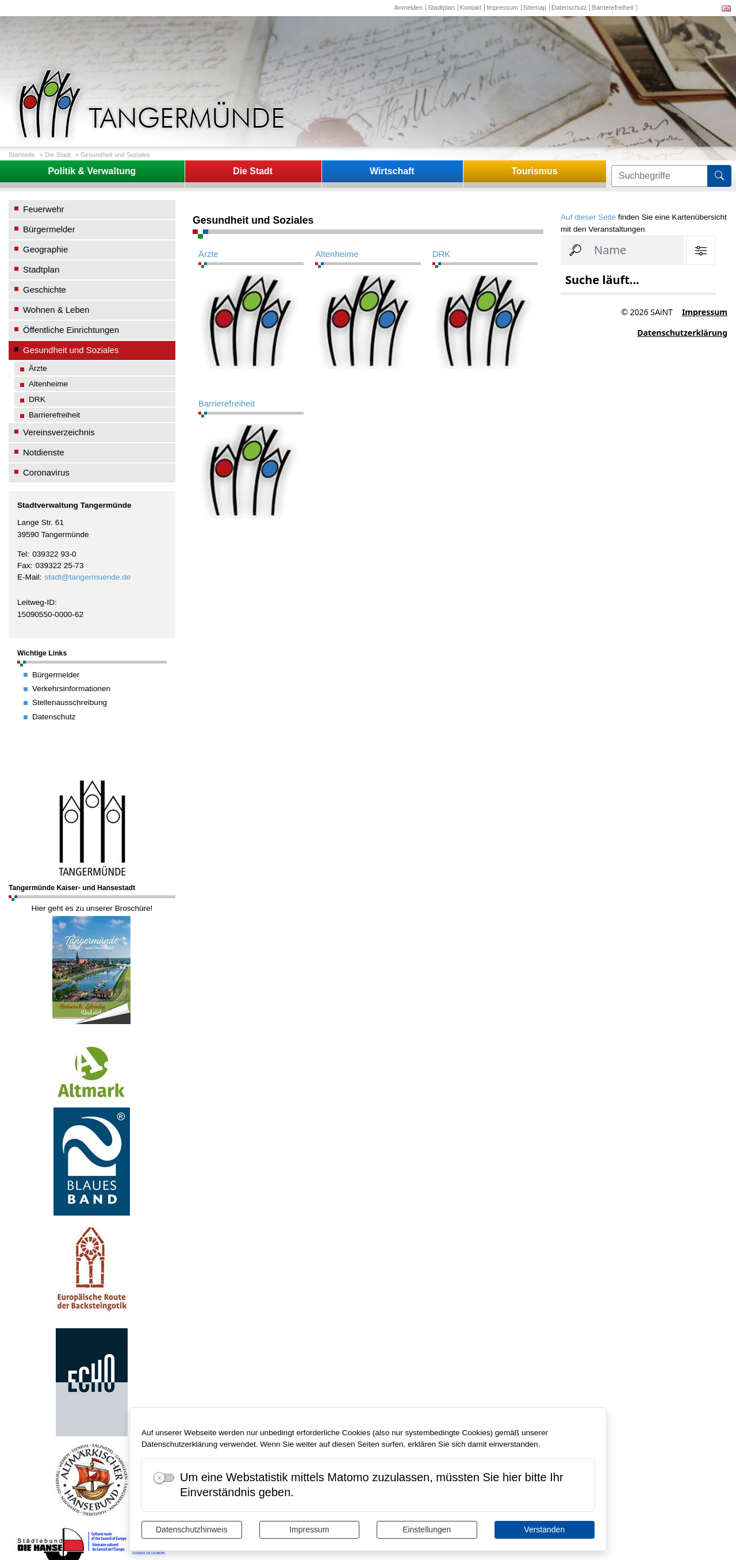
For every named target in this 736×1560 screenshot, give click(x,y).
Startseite (22, 154)
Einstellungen (426, 1529)
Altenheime (48, 384)
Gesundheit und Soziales (115, 154)
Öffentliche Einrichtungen (71, 330)
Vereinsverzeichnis (59, 432)
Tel (22, 554)
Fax (23, 565)
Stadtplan (441, 7)
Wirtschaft (392, 171)
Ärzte (38, 368)
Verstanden (544, 1529)
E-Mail (28, 577)
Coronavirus (46, 472)
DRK (37, 399)
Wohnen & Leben (56, 310)
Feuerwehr (43, 209)
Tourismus (534, 171)
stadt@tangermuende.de (87, 577)
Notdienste (43, 452)
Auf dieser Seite (588, 217)
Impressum (309, 1529)
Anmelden (408, 7)
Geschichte (44, 289)
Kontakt (470, 7)
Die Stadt (58, 154)
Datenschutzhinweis (192, 1529)
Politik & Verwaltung (92, 171)
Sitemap (534, 7)
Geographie (45, 249)
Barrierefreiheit (613, 7)
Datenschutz (568, 7)
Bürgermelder (49, 229)
